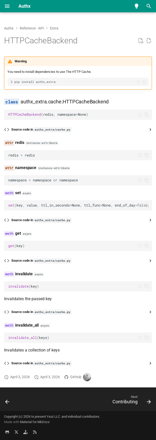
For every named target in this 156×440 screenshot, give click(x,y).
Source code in (41, 130)
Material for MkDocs (35, 422)
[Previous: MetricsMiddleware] (7, 401)
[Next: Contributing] (130, 401)
